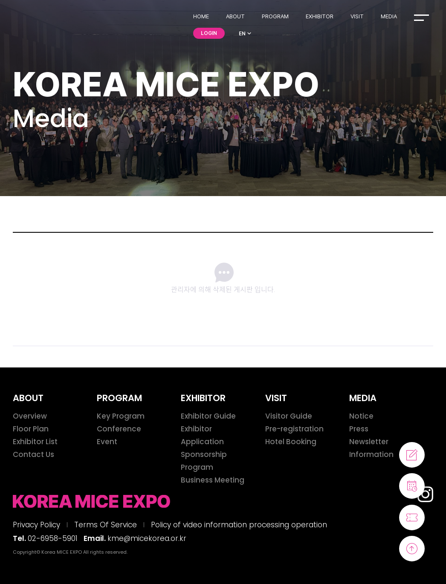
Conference (119, 429)
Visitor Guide (288, 416)
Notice (361, 416)
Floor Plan (31, 429)
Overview (30, 416)
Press (358, 429)
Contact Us (33, 454)
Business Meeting (212, 480)
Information (371, 454)
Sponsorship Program (204, 460)
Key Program (121, 416)
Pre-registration (294, 429)
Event (107, 442)
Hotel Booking (290, 442)
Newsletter (368, 442)
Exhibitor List (35, 442)
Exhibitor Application (202, 435)
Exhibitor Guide (208, 416)
